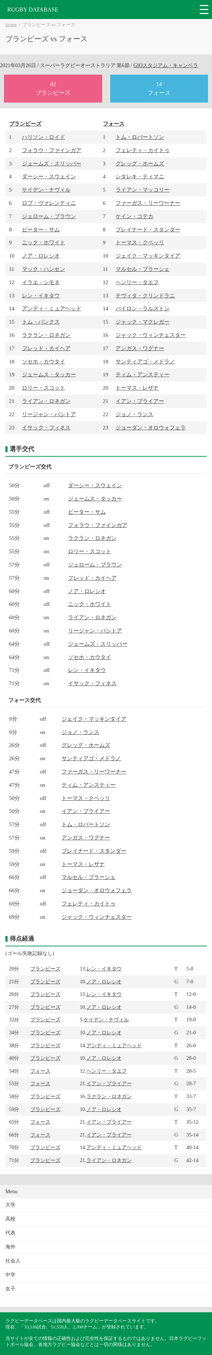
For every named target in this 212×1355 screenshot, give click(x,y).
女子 (10, 1289)
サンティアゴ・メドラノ (145, 361)
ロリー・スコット (43, 388)
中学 (10, 1275)
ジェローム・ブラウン (49, 216)
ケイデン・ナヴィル (46, 190)
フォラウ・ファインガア (51, 150)
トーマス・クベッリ (140, 242)
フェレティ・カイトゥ (143, 150)
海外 (10, 1247)
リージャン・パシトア (49, 414)
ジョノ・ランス (134, 414)
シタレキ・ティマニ (140, 176)
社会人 (13, 1261)
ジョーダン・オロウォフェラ (151, 427)
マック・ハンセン (43, 269)
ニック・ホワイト (43, 242)
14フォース (159, 88)
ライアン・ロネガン (46, 401)
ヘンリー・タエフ (137, 282)
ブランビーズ (25, 124)
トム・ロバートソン (140, 137)
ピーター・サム (41, 229)
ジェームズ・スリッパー (51, 163)
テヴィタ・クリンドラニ (145, 295)
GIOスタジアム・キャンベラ (166, 65)
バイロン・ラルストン (143, 308)
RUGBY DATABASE (32, 9)
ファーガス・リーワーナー (148, 203)
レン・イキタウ (41, 295)
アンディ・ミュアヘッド (51, 308)
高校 (10, 1219)
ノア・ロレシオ (41, 256)
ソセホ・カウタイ (43, 361)
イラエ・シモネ (41, 282)
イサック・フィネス (46, 427)
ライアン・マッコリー (143, 190)
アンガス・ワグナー (140, 348)
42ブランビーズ (53, 88)
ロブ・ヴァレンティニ (49, 203)
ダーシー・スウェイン (49, 176)
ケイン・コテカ (134, 216)
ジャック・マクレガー (143, 322)
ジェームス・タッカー (49, 374)
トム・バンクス (41, 322)
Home (11, 24)
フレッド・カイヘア (46, 348)
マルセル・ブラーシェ (143, 269)
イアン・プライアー (140, 401)
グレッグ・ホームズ (140, 163)
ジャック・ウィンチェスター (151, 335)
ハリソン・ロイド (43, 137)
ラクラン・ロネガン (46, 335)
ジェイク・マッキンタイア (148, 256)
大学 (10, 1205)
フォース (114, 124)
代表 (10, 1233)
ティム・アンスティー (143, 374)
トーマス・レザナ (137, 388)
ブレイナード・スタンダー (148, 229)
